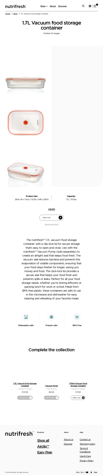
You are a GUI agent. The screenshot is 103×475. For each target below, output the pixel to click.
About (53, 6)
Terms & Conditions (85, 430)
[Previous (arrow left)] (1, 464)
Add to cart (52, 218)
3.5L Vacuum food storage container (25, 365)
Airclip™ (43, 426)
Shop (42, 6)
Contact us (85, 420)
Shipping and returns (51, 224)
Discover (62, 6)
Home (7, 14)
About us (68, 420)
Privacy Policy (87, 441)
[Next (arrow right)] (3, 464)
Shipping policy (87, 424)
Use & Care (85, 436)
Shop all (43, 420)
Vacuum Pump (51, 366)
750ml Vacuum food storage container (78, 365)
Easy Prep (44, 432)
